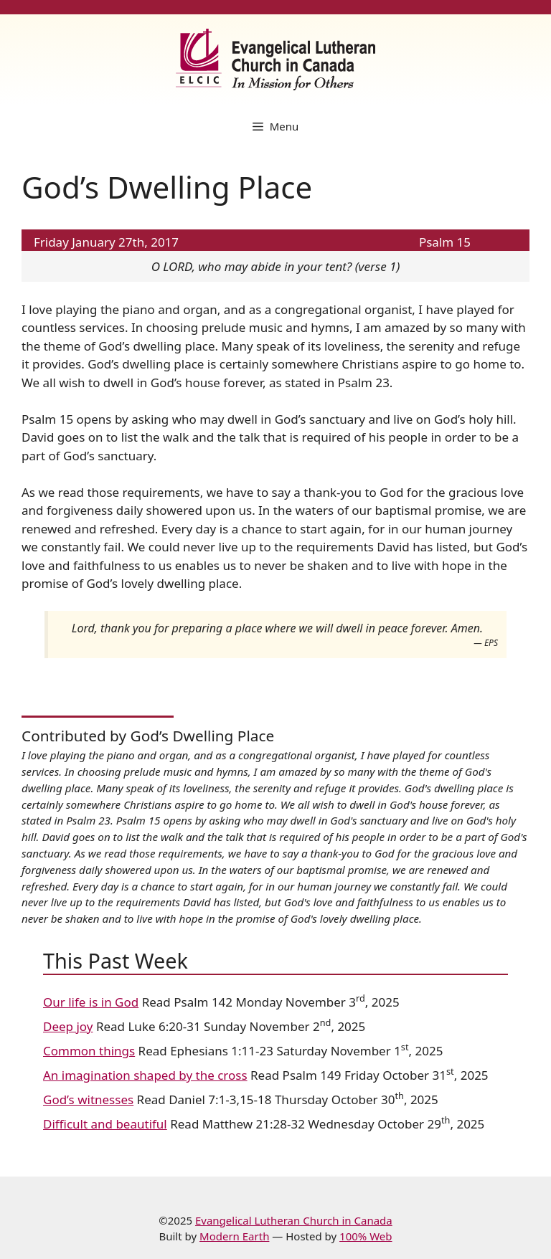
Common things (89, 1050)
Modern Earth (234, 1236)
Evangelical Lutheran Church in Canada (293, 1220)
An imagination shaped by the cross (145, 1075)
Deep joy (68, 1026)
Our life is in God (90, 1002)
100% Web (365, 1236)
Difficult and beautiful (105, 1124)
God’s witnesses (88, 1099)
